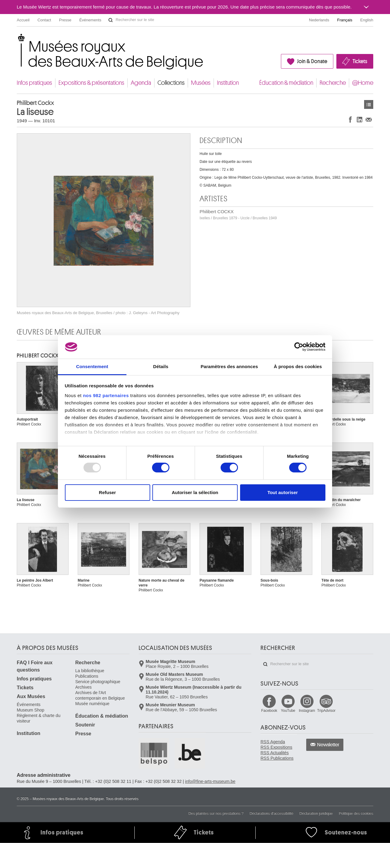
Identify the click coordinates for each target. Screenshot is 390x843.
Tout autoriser (283, 492)
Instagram (307, 710)
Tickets (360, 61)
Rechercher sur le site (110, 20)
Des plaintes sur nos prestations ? (215, 813)
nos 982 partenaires (106, 395)
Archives (83, 687)
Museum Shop (30, 710)
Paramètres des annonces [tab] (229, 366)
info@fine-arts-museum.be (210, 781)
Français (345, 20)
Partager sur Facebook (350, 119)
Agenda (141, 83)
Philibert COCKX (238, 214)
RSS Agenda (273, 741)
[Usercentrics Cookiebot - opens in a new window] (298, 346)
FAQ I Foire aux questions (34, 666)
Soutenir (85, 724)
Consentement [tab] (92, 366)
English (366, 20)
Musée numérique (92, 703)
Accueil (23, 20)
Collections (171, 83)
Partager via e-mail (368, 119)
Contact (44, 20)
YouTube (288, 710)
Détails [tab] (160, 366)
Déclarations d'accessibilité (271, 813)
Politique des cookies (356, 813)
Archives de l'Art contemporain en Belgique (100, 695)
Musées (201, 83)
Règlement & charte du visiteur (38, 718)
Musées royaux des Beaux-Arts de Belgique (17, 39)
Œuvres (368, 104)
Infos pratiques (34, 83)
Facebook (269, 710)
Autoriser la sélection (195, 492)
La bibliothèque (89, 670)
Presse (65, 20)
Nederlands (319, 20)
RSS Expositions (276, 747)
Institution (228, 83)
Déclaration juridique (316, 813)
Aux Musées (31, 696)
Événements (90, 20)
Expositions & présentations (91, 83)
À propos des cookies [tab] (298, 366)
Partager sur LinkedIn (359, 119)
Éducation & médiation (286, 83)
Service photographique (97, 681)
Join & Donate (312, 61)
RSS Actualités (275, 752)
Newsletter (328, 744)
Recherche (333, 83)
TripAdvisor (326, 710)
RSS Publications (277, 758)
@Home (362, 83)
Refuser (107, 492)
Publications (86, 676)
